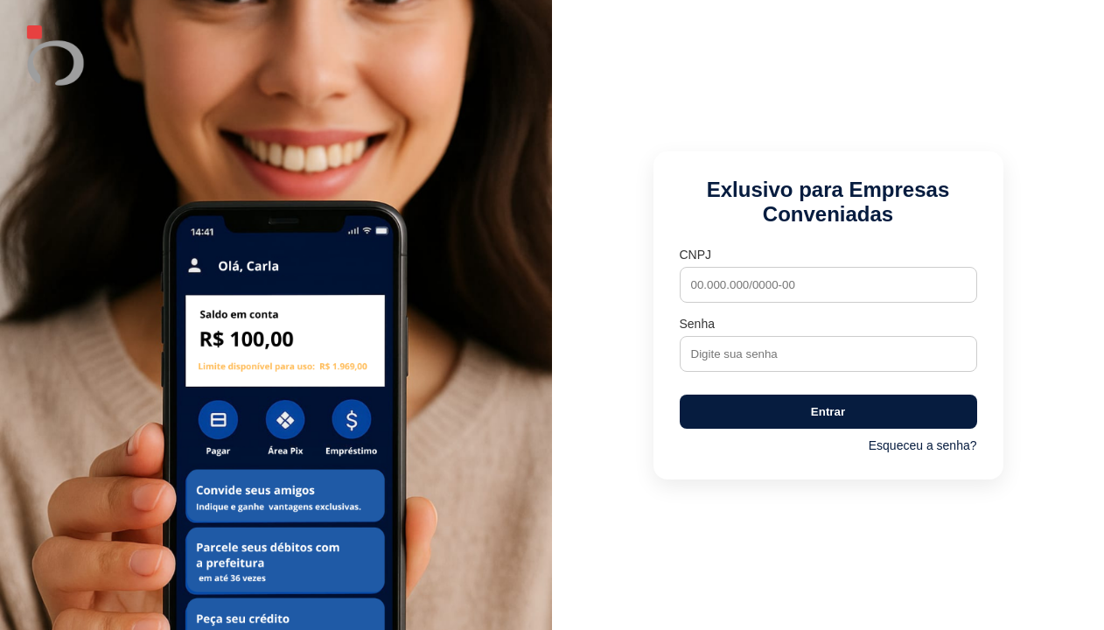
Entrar (828, 411)
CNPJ (696, 255)
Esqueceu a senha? (923, 445)
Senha (697, 324)
